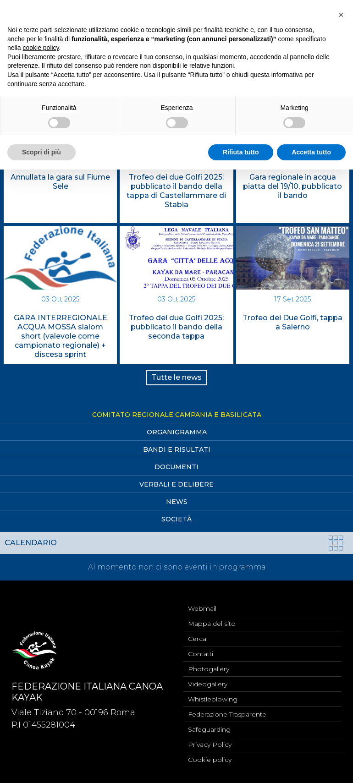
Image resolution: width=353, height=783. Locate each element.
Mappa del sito (212, 623)
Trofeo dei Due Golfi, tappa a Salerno (292, 322)
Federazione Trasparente (227, 714)
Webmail (202, 608)
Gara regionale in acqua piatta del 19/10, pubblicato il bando (292, 186)
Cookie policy (210, 760)
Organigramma (177, 432)
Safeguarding (209, 729)
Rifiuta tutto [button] (241, 152)
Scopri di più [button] (41, 152)
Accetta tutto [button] (311, 152)
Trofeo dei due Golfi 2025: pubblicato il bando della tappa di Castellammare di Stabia (176, 191)
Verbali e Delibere (176, 484)
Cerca (197, 639)
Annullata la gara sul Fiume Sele (60, 182)
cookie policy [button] (40, 47)
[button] (341, 14)
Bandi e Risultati (176, 449)
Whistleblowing (212, 699)
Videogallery (207, 684)
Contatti (200, 654)
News (177, 502)
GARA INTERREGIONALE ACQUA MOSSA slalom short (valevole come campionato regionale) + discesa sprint (60, 336)
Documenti (176, 467)
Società (176, 519)
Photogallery (208, 669)
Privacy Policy (210, 744)
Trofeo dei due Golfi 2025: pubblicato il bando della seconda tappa (176, 326)
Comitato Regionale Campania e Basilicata (176, 415)
